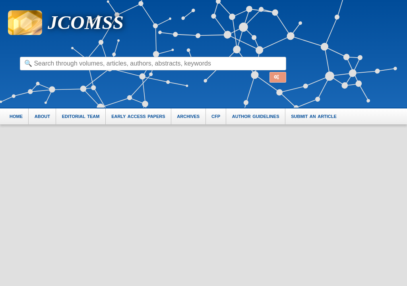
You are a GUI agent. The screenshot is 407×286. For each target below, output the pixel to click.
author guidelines (255, 115)
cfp (215, 115)
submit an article (314, 115)
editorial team (81, 115)
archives (188, 115)
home (16, 115)
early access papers (138, 115)
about (42, 115)
